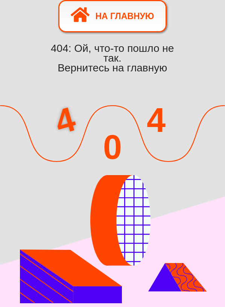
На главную (112, 14)
